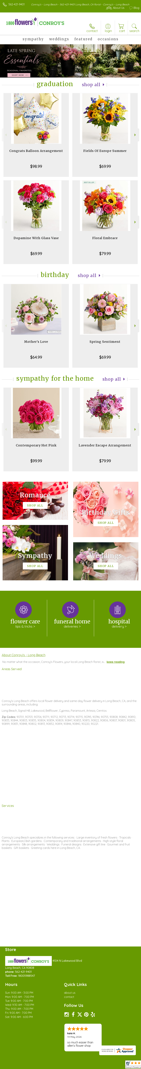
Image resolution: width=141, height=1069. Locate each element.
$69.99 (105, 166)
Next (135, 134)
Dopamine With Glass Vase (36, 238)
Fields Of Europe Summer (105, 151)
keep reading (116, 662)
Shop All (91, 84)
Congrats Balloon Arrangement (36, 151)
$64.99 (36, 357)
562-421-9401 (16, 4)
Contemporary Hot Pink (36, 445)
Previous (5, 134)
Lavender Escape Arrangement (105, 445)
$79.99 (105, 253)
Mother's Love (36, 342)
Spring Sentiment (105, 342)
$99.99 (36, 460)
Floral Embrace (105, 238)
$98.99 (36, 166)
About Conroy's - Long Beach (23, 655)
